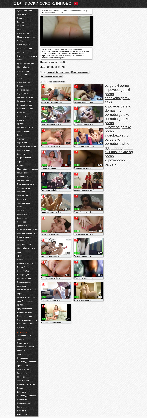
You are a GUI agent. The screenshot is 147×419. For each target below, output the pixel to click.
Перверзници (23, 75)
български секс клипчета (51, 76)
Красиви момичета (25, 63)
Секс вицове (22, 195)
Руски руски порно (25, 237)
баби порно (22, 354)
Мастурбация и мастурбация (24, 69)
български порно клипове (24, 337)
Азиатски (21, 192)
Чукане (20, 60)
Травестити (22, 226)
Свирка (20, 22)
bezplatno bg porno (117, 146)
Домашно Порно (24, 11)
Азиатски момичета (26, 233)
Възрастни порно (24, 48)
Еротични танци (24, 180)
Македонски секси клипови (25, 349)
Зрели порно (22, 365)
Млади (20, 29)
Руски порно (22, 18)
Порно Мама (22, 176)
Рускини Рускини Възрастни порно (24, 314)
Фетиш (20, 41)
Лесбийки (21, 199)
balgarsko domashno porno (118, 110)
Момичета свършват (26, 37)
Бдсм (19, 135)
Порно (20, 388)
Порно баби (22, 399)
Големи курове (23, 82)
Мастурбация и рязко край (26, 250)
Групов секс (22, 94)
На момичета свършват (27, 229)
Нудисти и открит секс (27, 56)
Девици (20, 165)
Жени (19, 78)
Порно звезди (23, 90)
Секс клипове (23, 369)
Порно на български (26, 384)
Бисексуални (23, 214)
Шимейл (21, 259)
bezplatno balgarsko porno (117, 139)
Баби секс (21, 411)
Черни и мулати (24, 188)
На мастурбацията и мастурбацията (26, 273)
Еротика (20, 124)
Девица (20, 327)
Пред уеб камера (24, 105)
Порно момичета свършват (24, 284)
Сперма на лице (24, 244)
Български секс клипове (42, 3)
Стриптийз (22, 161)
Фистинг (21, 139)
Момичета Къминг (25, 127)
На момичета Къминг (26, 146)
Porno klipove (22, 373)
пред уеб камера (24, 308)
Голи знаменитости (25, 184)
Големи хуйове (23, 44)
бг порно (21, 377)
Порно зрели (22, 358)
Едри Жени (22, 143)
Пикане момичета (25, 109)
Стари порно (22, 343)
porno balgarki (115, 162)
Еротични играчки (25, 97)
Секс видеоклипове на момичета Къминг (27, 322)
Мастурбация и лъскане (27, 169)
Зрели (20, 256)
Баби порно (22, 414)
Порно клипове (24, 403)
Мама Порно (22, 173)
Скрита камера (23, 131)
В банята (21, 112)
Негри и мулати (24, 158)
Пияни (20, 86)
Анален (20, 52)
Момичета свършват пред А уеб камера (26, 299)
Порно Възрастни (25, 263)
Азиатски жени (23, 203)
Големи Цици (23, 33)
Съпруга (20, 241)
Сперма (20, 26)
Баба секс (21, 392)
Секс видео (22, 14)
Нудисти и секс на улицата (25, 118)
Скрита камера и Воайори (24, 152)
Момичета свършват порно (26, 292)
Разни (19, 207)
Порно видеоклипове (26, 362)
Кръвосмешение (24, 101)
